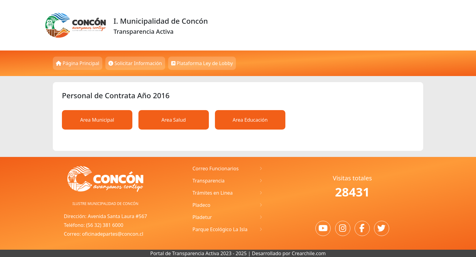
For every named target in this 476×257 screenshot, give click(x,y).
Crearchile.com (309, 253)
